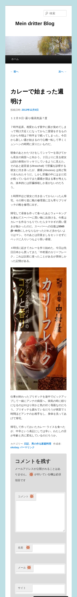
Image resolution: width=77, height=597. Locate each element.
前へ (14, 71)
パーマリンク (27, 447)
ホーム (15, 59)
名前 (24, 548)
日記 (26, 443)
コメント (26, 497)
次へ (63, 71)
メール (24, 568)
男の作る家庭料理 (41, 443)
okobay (14, 447)
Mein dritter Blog (32, 23)
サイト (22, 587)
